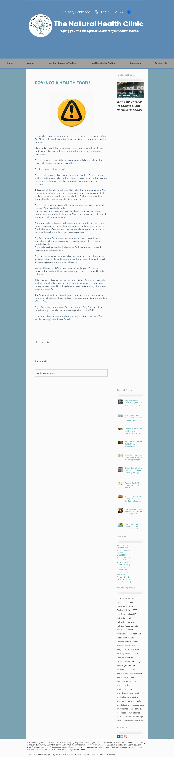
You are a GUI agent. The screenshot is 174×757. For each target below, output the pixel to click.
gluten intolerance (124, 681)
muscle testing (123, 705)
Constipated (122, 598)
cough (138, 661)
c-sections (136, 653)
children (120, 657)
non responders (137, 705)
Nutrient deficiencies (125, 622)
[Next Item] (140, 90)
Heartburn (121, 614)
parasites (139, 709)
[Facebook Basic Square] (118, 736)
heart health (135, 693)
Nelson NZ (131, 614)
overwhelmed (122, 709)
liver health (121, 701)
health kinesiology (124, 689)
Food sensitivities (124, 610)
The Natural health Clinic (127, 641)
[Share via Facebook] (36, 342)
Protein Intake (122, 634)
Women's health (123, 645)
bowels (128, 653)
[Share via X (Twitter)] (42, 342)
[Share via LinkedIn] (48, 342)
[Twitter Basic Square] (121, 736)
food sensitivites (136, 673)
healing (130, 685)
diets (119, 665)
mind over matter (135, 701)
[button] (135, 63)
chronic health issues (126, 661)
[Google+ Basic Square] (125, 736)
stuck (119, 720)
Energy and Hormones (126, 602)
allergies (120, 649)
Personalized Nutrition (126, 630)
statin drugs (138, 716)
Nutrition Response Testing (128, 626)
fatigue (132, 669)
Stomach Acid (135, 634)
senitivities (127, 716)
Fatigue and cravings (125, 606)
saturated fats (135, 713)
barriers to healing (133, 649)
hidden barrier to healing (127, 697)
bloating (120, 653)
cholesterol (129, 657)
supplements (128, 720)
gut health (138, 681)
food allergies (122, 673)
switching (139, 720)
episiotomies (122, 669)
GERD (135, 610)
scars (119, 716)
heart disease (122, 693)
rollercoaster (122, 713)
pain (131, 709)
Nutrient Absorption (125, 618)
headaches (121, 685)
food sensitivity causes (126, 677)
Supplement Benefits (125, 638)
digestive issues (129, 665)
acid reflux (136, 645)
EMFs (130, 598)
